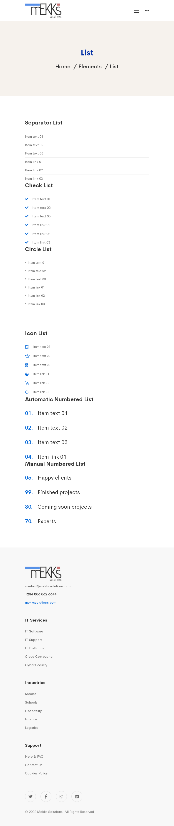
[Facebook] (45, 796)
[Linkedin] (76, 796)
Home (62, 66)
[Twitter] (30, 796)
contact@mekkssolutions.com (48, 586)
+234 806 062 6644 (40, 594)
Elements (90, 66)
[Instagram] (61, 796)
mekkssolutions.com (40, 602)
